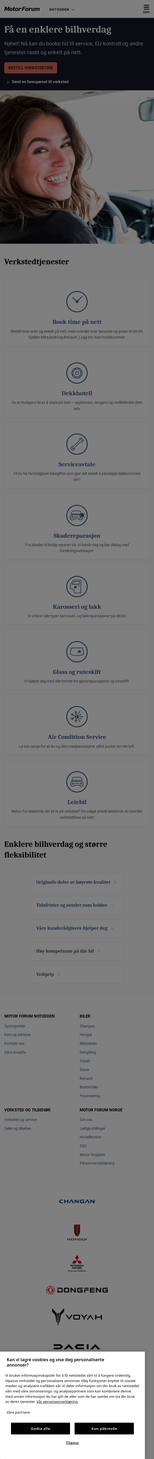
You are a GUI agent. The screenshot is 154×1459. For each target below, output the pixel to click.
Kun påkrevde (104, 1428)
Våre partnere (18, 1412)
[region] (72, 1405)
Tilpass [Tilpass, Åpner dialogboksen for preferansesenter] (72, 1442)
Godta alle (40, 1428)
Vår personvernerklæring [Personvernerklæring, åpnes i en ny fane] (57, 1401)
